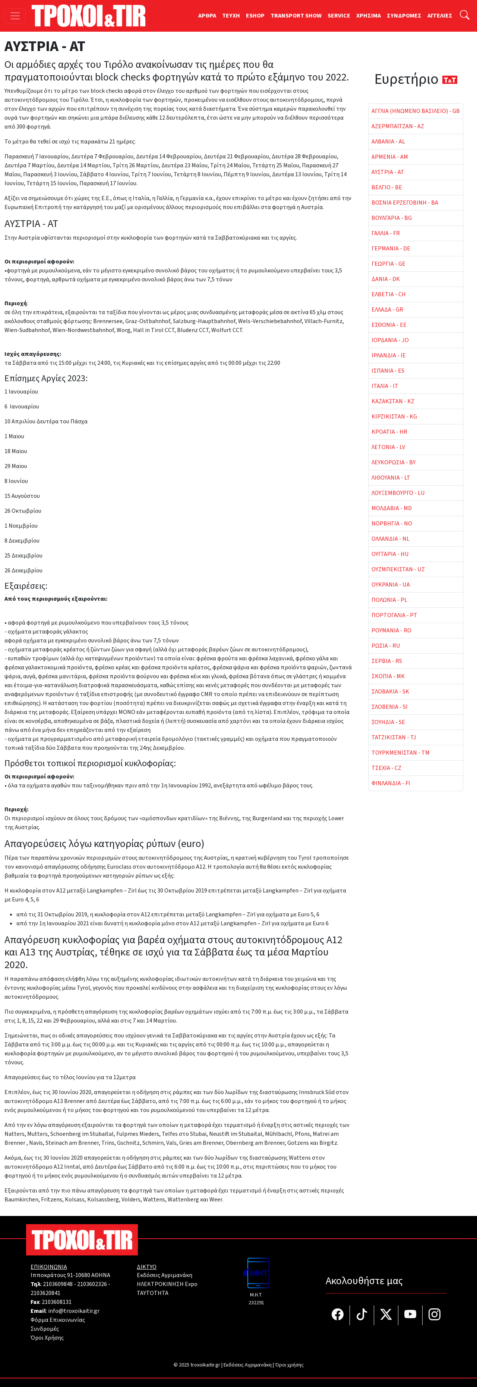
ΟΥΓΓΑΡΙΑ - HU (390, 554)
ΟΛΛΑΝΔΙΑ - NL (391, 539)
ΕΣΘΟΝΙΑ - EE (389, 325)
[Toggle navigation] (15, 15)
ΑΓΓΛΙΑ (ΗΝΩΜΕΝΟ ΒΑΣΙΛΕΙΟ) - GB (416, 111)
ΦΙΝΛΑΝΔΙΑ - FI (391, 783)
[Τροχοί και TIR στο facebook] (338, 1315)
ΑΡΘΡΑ (207, 16)
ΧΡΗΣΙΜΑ (368, 16)
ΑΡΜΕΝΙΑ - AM (390, 157)
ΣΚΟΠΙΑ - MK (388, 676)
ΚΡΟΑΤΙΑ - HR (389, 432)
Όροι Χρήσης (47, 1338)
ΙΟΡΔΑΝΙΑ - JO (390, 340)
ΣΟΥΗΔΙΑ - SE (388, 722)
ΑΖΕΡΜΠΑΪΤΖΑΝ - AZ (398, 126)
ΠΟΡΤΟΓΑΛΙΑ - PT (394, 615)
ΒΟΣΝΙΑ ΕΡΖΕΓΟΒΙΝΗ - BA (405, 203)
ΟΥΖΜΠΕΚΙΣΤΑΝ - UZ (398, 569)
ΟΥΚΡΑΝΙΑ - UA (391, 585)
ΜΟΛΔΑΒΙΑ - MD (392, 508)
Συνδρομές (45, 1329)
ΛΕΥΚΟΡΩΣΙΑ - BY (394, 462)
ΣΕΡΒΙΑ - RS (387, 661)
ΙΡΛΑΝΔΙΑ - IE (389, 355)
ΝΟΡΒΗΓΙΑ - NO (392, 523)
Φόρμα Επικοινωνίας (58, 1320)
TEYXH (231, 16)
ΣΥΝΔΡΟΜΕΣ (404, 16)
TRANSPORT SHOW (296, 16)
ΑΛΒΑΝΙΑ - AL (388, 142)
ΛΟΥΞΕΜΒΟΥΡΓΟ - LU (398, 493)
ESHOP (255, 16)
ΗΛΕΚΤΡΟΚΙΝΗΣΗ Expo (167, 1284)
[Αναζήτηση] (465, 16)
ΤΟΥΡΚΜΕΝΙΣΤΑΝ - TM (401, 753)
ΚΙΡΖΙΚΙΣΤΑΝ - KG (394, 417)
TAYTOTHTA (152, 1293)
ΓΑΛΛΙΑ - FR (386, 233)
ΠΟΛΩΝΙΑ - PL (389, 600)
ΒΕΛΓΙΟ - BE (387, 187)
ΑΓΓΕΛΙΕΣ (439, 16)
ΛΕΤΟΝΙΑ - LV (388, 447)
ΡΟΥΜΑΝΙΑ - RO (391, 630)
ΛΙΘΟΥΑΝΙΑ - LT (391, 478)
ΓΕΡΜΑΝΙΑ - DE (391, 248)
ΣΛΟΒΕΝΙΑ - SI (390, 707)
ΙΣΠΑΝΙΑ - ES (388, 371)
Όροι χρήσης (289, 1365)
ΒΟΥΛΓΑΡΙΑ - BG (392, 218)
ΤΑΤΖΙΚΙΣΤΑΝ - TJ (394, 737)
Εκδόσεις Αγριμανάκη (164, 1275)
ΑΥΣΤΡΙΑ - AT (388, 172)
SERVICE (339, 16)
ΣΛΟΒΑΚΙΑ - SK (390, 692)
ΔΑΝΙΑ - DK (386, 279)
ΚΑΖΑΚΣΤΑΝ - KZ (393, 401)
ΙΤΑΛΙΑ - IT (385, 386)
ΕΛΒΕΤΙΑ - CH (389, 294)
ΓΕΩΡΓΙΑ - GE (388, 264)
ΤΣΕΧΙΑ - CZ (386, 768)
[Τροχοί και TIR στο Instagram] (434, 1315)
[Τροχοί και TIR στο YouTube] (410, 1315)
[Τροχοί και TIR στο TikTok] (362, 1315)
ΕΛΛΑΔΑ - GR (387, 310)
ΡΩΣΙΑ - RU (386, 646)
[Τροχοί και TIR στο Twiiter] (386, 1315)
